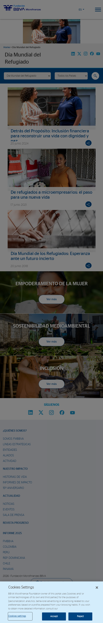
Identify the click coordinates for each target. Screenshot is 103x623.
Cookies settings (17, 616)
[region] (51, 602)
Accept (54, 616)
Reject (80, 616)
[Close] (97, 587)
